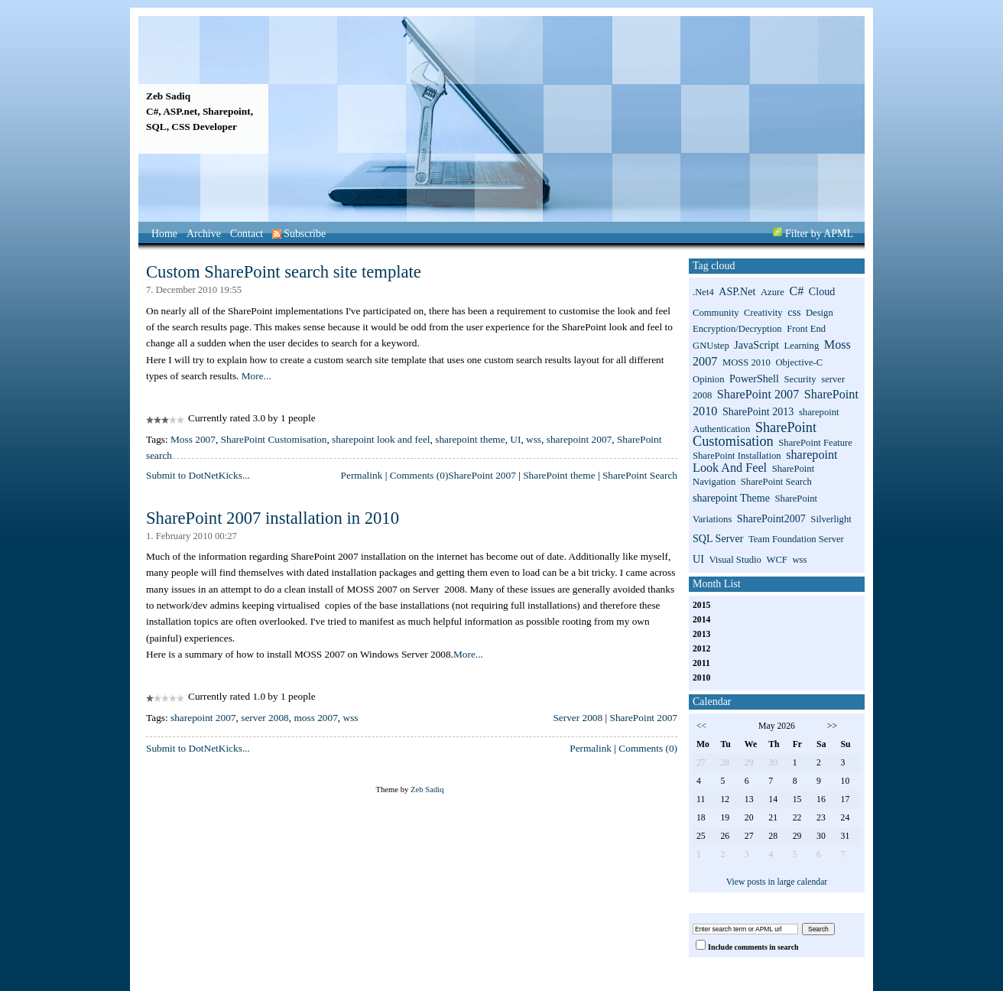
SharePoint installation (737, 455)
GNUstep (711, 345)
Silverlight (830, 519)
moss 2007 (315, 717)
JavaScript (756, 345)
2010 (701, 678)
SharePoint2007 (771, 518)
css (793, 312)
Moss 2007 (193, 439)
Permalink (362, 475)
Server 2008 (577, 717)
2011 (701, 663)
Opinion (709, 379)
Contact (246, 233)
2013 (701, 634)
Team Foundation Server (796, 539)
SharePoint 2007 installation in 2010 (272, 518)
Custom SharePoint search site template (283, 271)
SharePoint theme (559, 475)
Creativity (763, 312)
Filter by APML (819, 233)
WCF (776, 559)
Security (800, 379)
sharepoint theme (470, 439)
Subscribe (299, 233)
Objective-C (799, 362)
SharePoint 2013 (758, 411)
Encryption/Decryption (737, 328)
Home (164, 233)
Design (819, 312)
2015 (701, 605)
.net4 (703, 292)
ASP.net (737, 291)
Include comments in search (753, 947)
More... (256, 376)
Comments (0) (419, 475)
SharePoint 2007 (481, 475)
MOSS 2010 (746, 362)
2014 (701, 620)
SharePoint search (776, 481)
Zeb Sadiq (168, 96)
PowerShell (754, 378)
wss (533, 439)
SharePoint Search (639, 475)
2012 (701, 649)
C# (796, 291)
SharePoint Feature (815, 442)
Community (715, 312)
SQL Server (718, 538)
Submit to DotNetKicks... (198, 475)
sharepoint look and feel (381, 439)
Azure (772, 292)
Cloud (822, 291)
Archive (204, 233)
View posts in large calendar (777, 882)
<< (701, 726)
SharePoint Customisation (274, 439)
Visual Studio (735, 559)
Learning (802, 345)
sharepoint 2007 (579, 439)
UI (515, 439)
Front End (806, 328)
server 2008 (265, 717)
